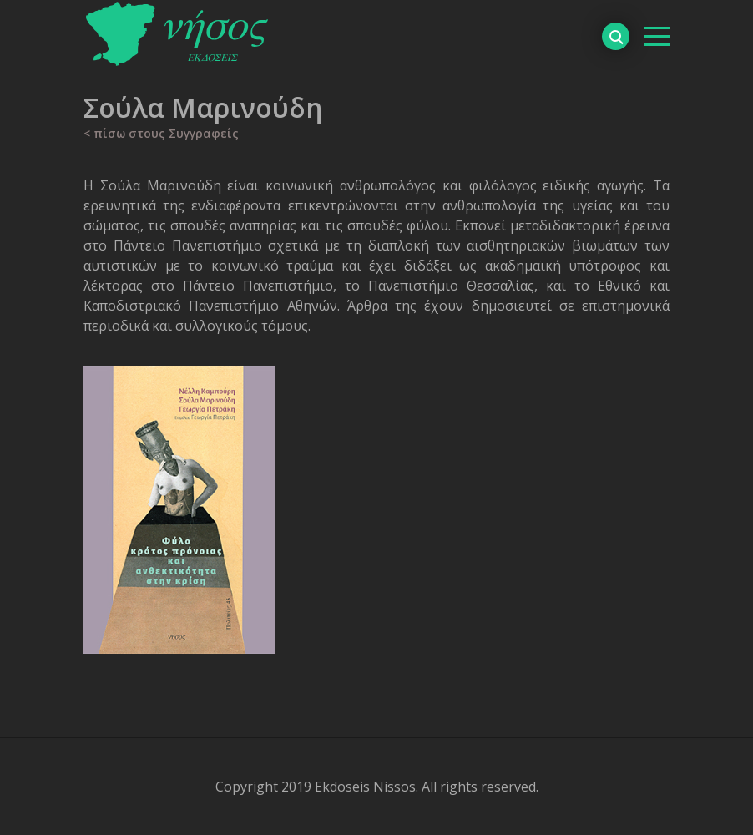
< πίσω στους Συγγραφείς (161, 133)
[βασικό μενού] (657, 36)
